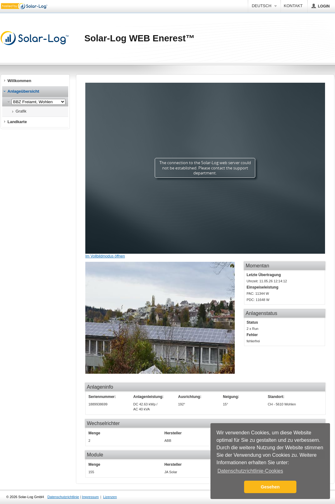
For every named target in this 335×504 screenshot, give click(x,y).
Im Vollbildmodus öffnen (105, 256)
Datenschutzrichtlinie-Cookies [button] (250, 471)
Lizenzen (110, 497)
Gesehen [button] (270, 486)
